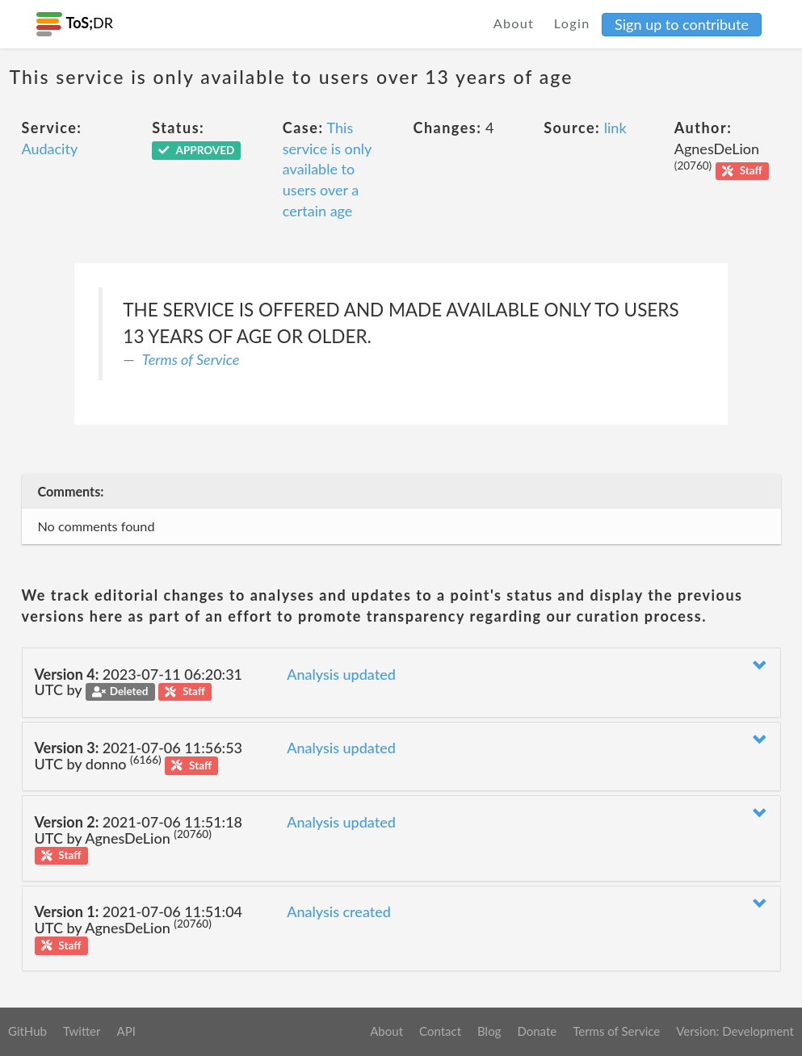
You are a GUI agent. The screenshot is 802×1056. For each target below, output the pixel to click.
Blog (489, 1031)
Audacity (50, 148)
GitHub (27, 1031)
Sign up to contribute (682, 24)
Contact (440, 1031)
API (125, 1031)
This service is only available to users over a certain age (327, 169)
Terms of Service (190, 359)
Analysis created (339, 911)
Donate (536, 1031)
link (615, 127)
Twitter (82, 1031)
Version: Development (735, 1031)
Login (572, 23)
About (514, 23)
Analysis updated (341, 674)
